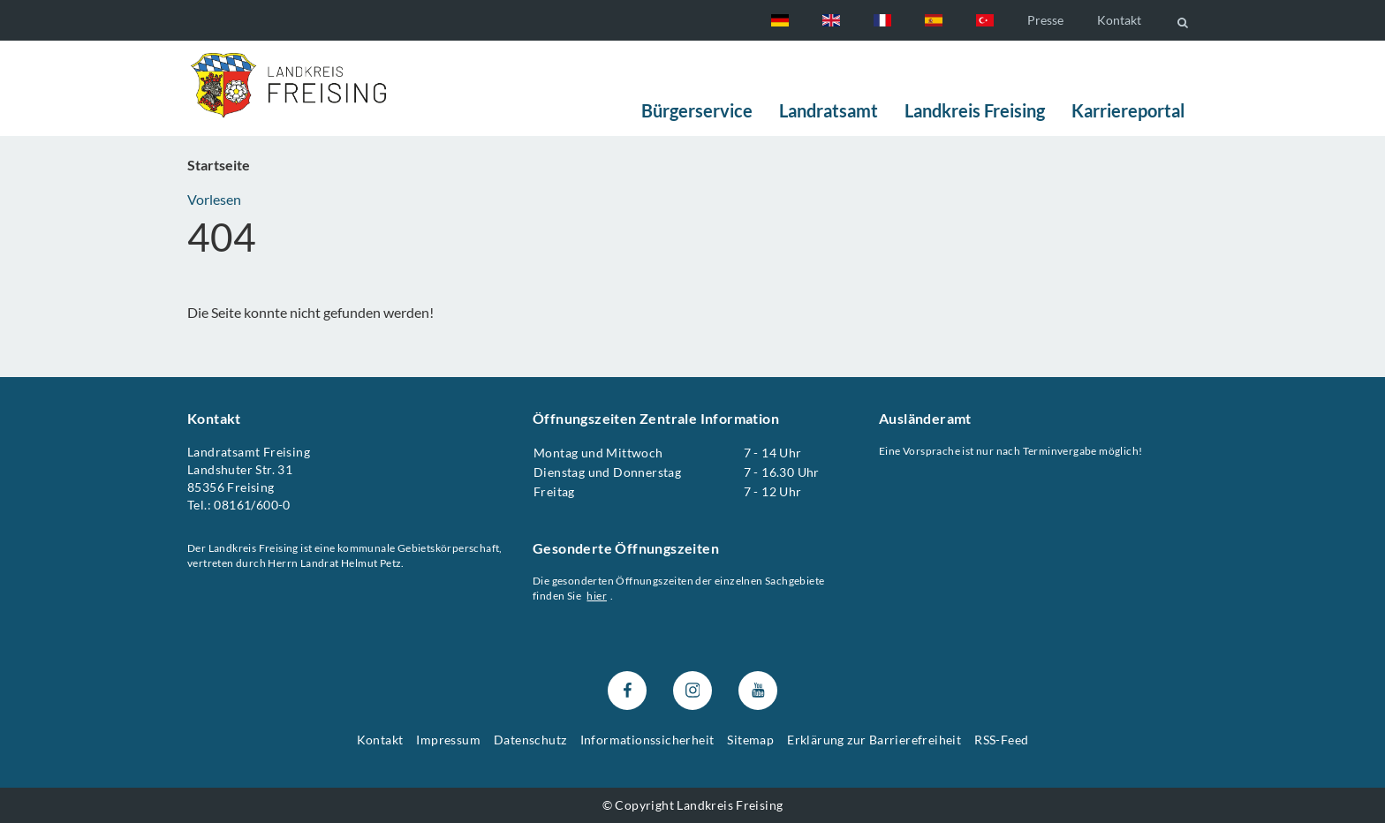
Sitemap (750, 739)
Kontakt (1119, 19)
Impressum (448, 739)
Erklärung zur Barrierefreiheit (874, 739)
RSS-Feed (1001, 739)
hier (597, 595)
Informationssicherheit (647, 739)
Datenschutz (530, 739)
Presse (1045, 19)
